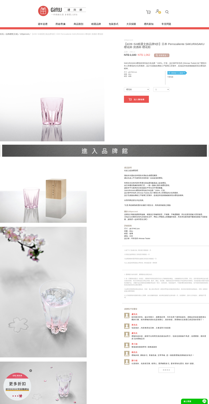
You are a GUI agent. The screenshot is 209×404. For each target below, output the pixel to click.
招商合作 (89, 400)
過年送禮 (42, 24)
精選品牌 (96, 24)
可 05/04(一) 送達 (154, 78)
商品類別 (78, 24)
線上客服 (187, 401)
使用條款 (66, 400)
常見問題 (166, 24)
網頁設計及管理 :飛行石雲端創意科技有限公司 (126, 400)
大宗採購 (131, 24)
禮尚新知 (149, 24)
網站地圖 (43, 400)
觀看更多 (144, 364)
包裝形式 (113, 24)
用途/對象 (60, 24)
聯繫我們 (78, 400)
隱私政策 (54, 400)
